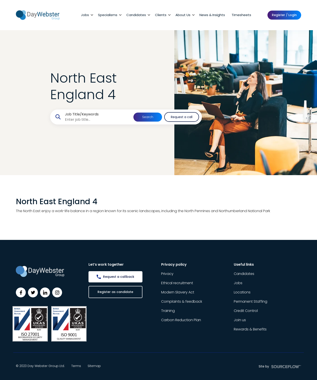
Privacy (167, 273)
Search (147, 117)
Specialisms (107, 15)
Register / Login (284, 15)
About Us (182, 15)
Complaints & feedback (181, 301)
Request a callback (118, 276)
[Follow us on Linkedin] (45, 292)
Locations (242, 292)
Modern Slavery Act (177, 292)
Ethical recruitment (177, 282)
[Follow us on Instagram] (57, 292)
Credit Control (246, 310)
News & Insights (212, 15)
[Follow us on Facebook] (21, 292)
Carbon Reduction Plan (181, 320)
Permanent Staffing (250, 301)
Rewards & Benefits (250, 329)
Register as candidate (115, 292)
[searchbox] (97, 119)
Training (168, 310)
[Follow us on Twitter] (33, 292)
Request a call (181, 117)
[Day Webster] (38, 14)
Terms (76, 366)
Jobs (85, 15)
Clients (160, 15)
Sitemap (94, 366)
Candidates (136, 15)
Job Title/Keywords (82, 114)
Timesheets (241, 15)
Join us (240, 320)
